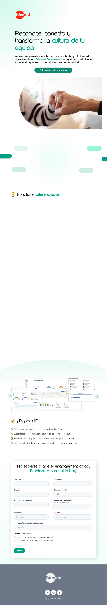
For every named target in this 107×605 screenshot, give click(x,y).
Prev (10, 396)
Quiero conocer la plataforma (53, 70)
